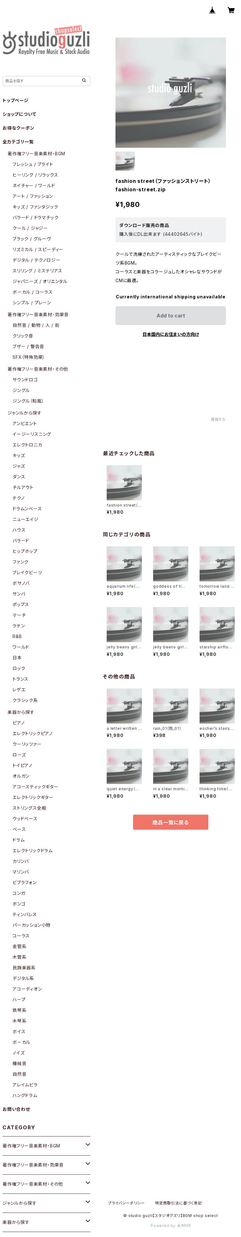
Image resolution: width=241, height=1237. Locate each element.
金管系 (19, 946)
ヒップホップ (25, 551)
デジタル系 (23, 978)
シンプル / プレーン (32, 302)
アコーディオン (27, 989)
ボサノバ (21, 583)
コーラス (21, 935)
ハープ (19, 999)
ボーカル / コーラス (33, 292)
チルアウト (23, 487)
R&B (17, 636)
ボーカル (21, 1042)
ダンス (19, 476)
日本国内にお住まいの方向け (170, 334)
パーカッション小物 (32, 925)
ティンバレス (25, 914)
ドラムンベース (27, 508)
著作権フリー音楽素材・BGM (36, 153)
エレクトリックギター (33, 797)
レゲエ (19, 689)
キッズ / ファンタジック (35, 206)
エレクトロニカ (27, 444)
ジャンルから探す (24, 412)
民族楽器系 (24, 967)
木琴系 (19, 1020)
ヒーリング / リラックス (35, 175)
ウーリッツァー (27, 744)
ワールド (21, 647)
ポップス (21, 604)
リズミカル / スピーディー (38, 249)
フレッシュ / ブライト (33, 164)
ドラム (18, 840)
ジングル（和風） (28, 401)
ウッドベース (25, 818)
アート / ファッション (33, 196)
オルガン (21, 776)
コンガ (19, 893)
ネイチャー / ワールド (34, 185)
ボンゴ (19, 903)
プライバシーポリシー (126, 1203)
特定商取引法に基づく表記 (178, 1203)
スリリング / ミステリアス (37, 270)
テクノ (18, 498)
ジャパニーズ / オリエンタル (40, 281)
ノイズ (18, 1052)
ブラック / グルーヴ (32, 238)
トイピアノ (22, 765)
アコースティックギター (36, 786)
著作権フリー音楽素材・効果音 (38, 314)
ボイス (19, 1031)
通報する (218, 419)
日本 (17, 657)
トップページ (16, 100)
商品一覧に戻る (171, 822)
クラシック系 (25, 700)
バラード (21, 540)
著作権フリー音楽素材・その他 (38, 369)
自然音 (19, 1074)
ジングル (21, 390)
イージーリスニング (32, 434)
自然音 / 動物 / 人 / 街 (36, 325)
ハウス (19, 530)
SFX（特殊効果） (29, 357)
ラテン (19, 625)
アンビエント (25, 423)
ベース (19, 829)
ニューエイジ (26, 519)
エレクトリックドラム (33, 850)
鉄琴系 (19, 1010)
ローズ (19, 754)
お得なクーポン (19, 128)
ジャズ (19, 466)
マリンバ (21, 871)
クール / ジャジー (30, 228)
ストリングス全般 (29, 808)
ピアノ (18, 722)
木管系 (19, 957)
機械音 (19, 1063)
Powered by (171, 1225)
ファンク (21, 561)
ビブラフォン (25, 882)
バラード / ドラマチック (35, 217)
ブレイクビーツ (27, 572)
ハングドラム (25, 1095)
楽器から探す (21, 712)
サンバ (19, 593)
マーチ (19, 615)
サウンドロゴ (25, 379)
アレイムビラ (25, 1084)
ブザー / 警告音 (28, 346)
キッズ (19, 455)
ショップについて (19, 114)
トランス (21, 679)
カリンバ (21, 861)
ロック (19, 668)
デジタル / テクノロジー (36, 260)
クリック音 (23, 335)
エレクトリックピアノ (33, 733)
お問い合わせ (16, 1109)
